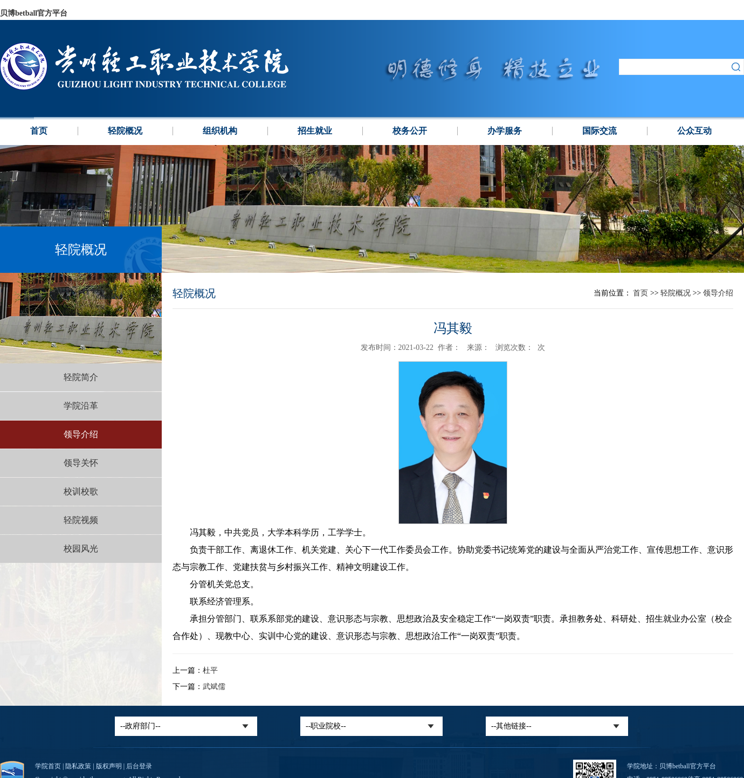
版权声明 (109, 766)
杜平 (210, 670)
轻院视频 (81, 520)
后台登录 (139, 766)
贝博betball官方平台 (33, 13)
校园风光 (81, 548)
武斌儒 (214, 687)
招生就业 (315, 130)
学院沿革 (81, 405)
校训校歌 (81, 491)
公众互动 (694, 130)
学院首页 (48, 766)
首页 (38, 130)
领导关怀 (81, 462)
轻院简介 (81, 377)
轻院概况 (125, 130)
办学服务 (504, 130)
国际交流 (599, 130)
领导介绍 (81, 434)
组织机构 (220, 130)
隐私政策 (78, 766)
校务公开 (409, 130)
